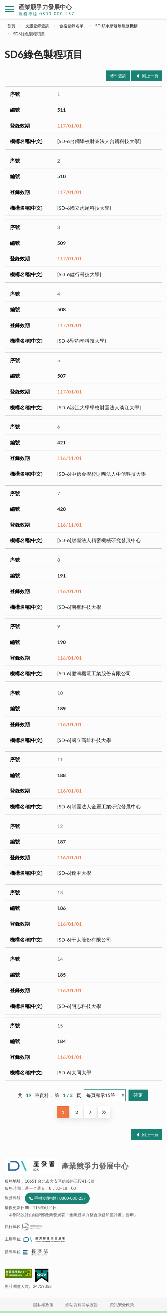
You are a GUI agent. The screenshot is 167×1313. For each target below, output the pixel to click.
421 (61, 442)
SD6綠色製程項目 (29, 33)
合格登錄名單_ (72, 25)
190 (61, 642)
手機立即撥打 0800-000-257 (60, 1198)
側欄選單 (9, 9)
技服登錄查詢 (37, 25)
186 (61, 908)
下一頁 (90, 1112)
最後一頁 (104, 1112)
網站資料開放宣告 (81, 1304)
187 (61, 841)
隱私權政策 (43, 1304)
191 (61, 575)
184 (61, 1041)
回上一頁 (150, 75)
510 (61, 176)
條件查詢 (118, 75)
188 (61, 775)
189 (61, 708)
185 (61, 975)
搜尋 (157, 9)
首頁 (11, 25)
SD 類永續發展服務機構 (116, 25)
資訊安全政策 (122, 1304)
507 (61, 376)
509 (61, 243)
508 (61, 309)
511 (61, 110)
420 (61, 509)
